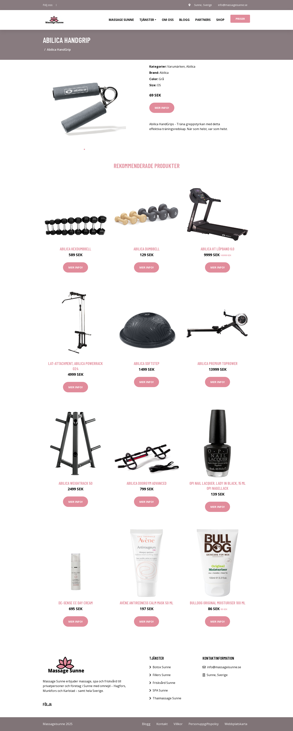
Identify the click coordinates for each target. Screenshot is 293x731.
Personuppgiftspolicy (204, 724)
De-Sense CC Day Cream (75, 602)
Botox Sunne (162, 667)
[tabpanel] (84, 104)
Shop (220, 20)
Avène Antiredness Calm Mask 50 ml (146, 602)
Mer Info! (162, 108)
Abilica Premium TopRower (218, 363)
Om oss (168, 20)
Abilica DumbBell (147, 248)
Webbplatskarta (236, 724)
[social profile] (56, 5)
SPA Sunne (160, 690)
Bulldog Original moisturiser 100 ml (217, 602)
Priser (240, 18)
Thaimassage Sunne (167, 698)
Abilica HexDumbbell (75, 248)
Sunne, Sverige (202, 5)
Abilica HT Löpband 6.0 (217, 248)
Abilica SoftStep (146, 363)
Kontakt (162, 724)
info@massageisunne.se (232, 5)
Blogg (184, 20)
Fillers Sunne (162, 675)
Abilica (190, 66)
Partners (203, 20)
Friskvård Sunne (164, 683)
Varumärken (176, 66)
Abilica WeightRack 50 (75, 483)
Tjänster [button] (146, 20)
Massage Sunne (121, 20)
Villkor (178, 724)
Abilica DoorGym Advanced (146, 483)
